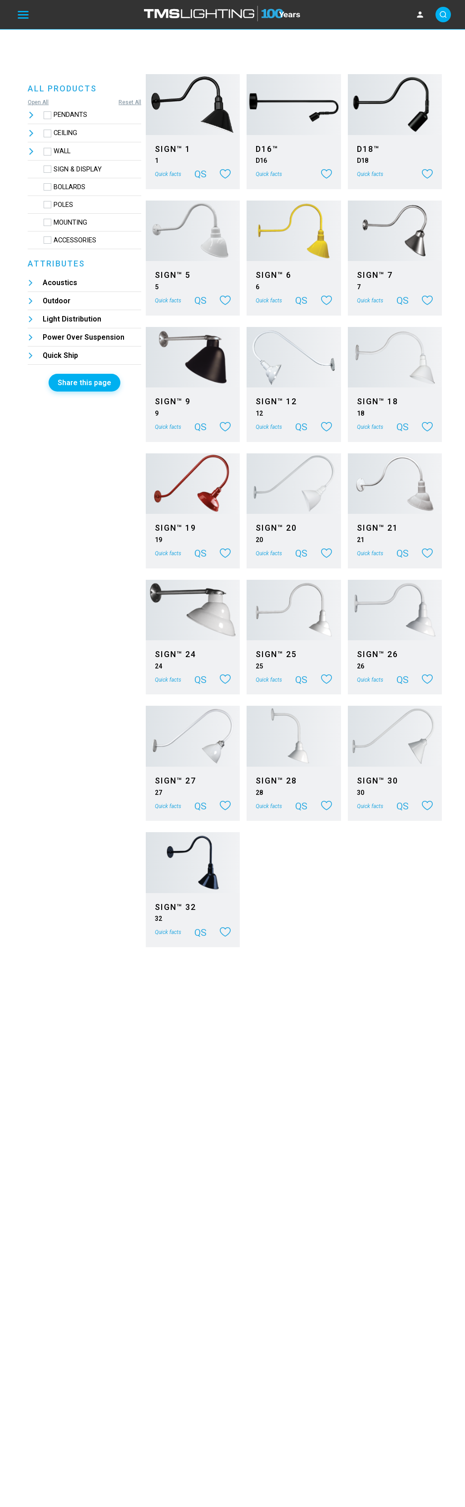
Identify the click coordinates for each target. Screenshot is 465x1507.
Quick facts (168, 174)
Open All (38, 102)
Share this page (84, 382)
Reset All (130, 102)
